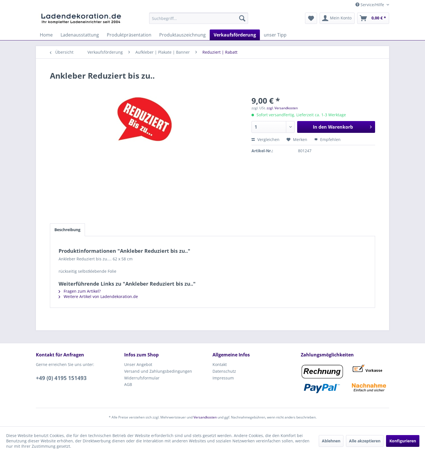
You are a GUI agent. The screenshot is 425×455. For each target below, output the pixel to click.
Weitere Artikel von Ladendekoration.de (98, 296)
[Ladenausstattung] (80, 34)
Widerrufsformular (142, 378)
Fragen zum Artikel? (80, 291)
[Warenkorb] (373, 18)
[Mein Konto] (337, 18)
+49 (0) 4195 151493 (61, 378)
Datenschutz (224, 371)
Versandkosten (205, 417)
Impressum (223, 378)
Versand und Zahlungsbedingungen (158, 371)
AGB (128, 384)
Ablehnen (331, 440)
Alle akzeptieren (364, 440)
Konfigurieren (402, 440)
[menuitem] (198, 18)
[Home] (46, 34)
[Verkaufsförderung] (235, 34)
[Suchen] (242, 18)
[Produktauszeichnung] (182, 34)
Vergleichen (265, 139)
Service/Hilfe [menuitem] (370, 4)
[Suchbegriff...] (198, 18)
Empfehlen (327, 139)
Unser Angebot (138, 364)
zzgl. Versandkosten (282, 108)
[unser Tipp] (275, 34)
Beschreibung (67, 229)
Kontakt (219, 364)
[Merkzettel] (311, 18)
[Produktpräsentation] (129, 34)
